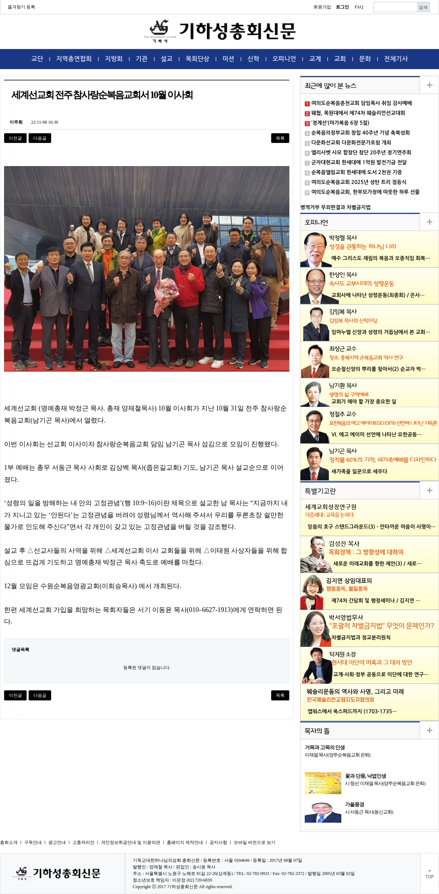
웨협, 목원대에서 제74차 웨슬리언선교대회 (358, 113)
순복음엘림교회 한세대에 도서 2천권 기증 (356, 172)
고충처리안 (83, 842)
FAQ (358, 7)
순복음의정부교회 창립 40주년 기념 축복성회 (360, 132)
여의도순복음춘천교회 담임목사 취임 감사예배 (361, 103)
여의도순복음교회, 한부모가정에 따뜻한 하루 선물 (365, 192)
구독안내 (33, 842)
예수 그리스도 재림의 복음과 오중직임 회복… (380, 258)
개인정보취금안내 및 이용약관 (130, 842)
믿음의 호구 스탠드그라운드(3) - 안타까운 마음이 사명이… (372, 526)
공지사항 (218, 842)
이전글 (15, 138)
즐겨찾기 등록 (21, 7)
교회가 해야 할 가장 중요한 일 (364, 401)
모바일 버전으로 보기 (254, 842)
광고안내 (57, 842)
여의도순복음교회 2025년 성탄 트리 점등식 (358, 182)
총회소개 (9, 842)
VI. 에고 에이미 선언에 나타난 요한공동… (376, 434)
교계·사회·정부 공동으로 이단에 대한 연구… (381, 674)
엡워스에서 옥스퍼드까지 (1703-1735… (352, 711)
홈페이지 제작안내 (185, 842)
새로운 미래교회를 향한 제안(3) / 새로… (377, 563)
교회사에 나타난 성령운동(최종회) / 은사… (378, 295)
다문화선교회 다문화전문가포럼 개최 (351, 142)
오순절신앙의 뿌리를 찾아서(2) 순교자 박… (378, 369)
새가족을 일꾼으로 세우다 (359, 471)
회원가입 (322, 7)
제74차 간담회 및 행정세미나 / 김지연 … (375, 600)
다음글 (39, 138)
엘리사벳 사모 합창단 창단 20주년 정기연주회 (361, 152)
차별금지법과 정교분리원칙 (361, 637)
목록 (280, 138)
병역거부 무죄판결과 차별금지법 (335, 207)
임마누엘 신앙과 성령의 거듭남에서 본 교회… (380, 332)
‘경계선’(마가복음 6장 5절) (340, 122)
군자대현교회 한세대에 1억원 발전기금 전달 (359, 162)
